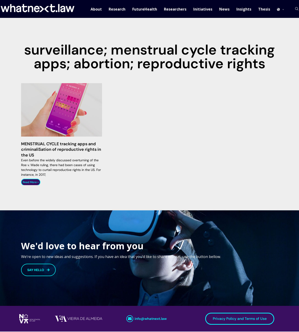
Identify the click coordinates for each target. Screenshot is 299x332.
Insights (243, 9)
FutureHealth (144, 9)
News (224, 9)
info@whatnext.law (151, 319)
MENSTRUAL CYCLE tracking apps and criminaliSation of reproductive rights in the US (61, 150)
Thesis (264, 9)
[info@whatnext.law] (129, 319)
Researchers (175, 9)
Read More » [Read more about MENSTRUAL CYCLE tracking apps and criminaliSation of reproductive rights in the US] (31, 182)
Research (117, 9)
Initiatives (202, 9)
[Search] (296, 9)
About (96, 9)
